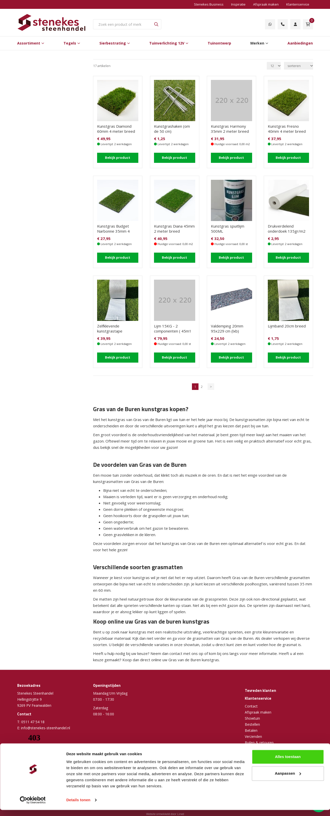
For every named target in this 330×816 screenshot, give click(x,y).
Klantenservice (297, 4)
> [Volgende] (211, 386)
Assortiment (28, 43)
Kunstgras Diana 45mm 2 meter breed (174, 229)
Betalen (251, 730)
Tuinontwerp (219, 43)
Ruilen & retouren (259, 742)
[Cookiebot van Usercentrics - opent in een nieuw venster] (33, 806)
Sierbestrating (112, 43)
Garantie (252, 748)
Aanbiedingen (300, 43)
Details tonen (78, 806)
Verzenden (253, 736)
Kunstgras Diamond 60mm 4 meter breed (116, 129)
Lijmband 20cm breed (287, 325)
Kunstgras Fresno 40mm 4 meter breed (287, 129)
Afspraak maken (266, 4)
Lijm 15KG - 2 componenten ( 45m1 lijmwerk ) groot (172, 331)
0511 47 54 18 (33, 721)
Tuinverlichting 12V (166, 43)
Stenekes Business (209, 4)
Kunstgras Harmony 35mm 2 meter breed (230, 129)
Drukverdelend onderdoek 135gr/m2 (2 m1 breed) (286, 231)
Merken (257, 43)
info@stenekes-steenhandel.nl (45, 727)
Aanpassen (288, 779)
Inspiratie (238, 4)
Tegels (69, 43)
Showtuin (252, 718)
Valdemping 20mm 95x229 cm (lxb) (227, 328)
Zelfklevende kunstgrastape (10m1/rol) (109, 331)
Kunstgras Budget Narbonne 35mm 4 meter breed (113, 231)
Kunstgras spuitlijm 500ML (227, 229)
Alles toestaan (288, 763)
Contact (251, 706)
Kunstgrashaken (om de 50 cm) (172, 129)
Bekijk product (117, 157)
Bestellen (252, 724)
